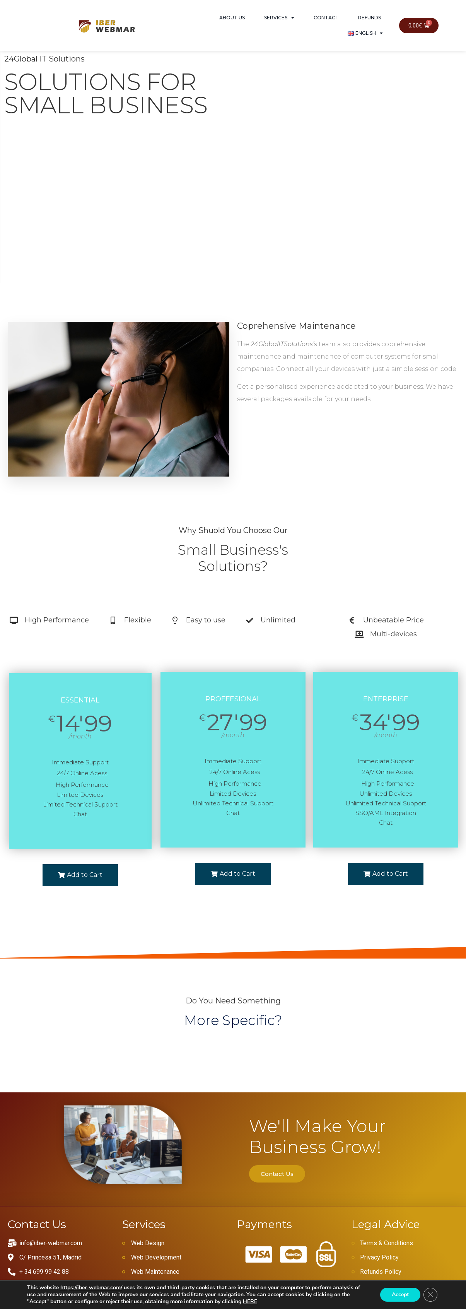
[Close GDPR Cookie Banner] (430, 1295)
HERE (250, 1301)
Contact (326, 18)
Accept (400, 1294)
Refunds (369, 18)
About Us (232, 18)
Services (279, 18)
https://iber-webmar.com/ (91, 1287)
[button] (80, 875)
